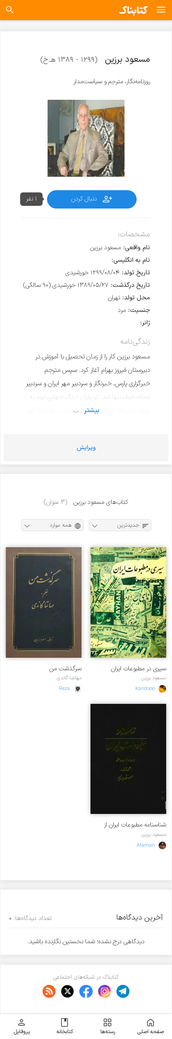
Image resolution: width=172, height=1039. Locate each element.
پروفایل (21, 1026)
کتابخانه (64, 1026)
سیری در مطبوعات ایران (138, 668)
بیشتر (91, 410)
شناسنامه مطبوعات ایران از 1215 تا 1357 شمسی (135, 825)
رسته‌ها (107, 1026)
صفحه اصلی (150, 1026)
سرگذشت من (65, 668)
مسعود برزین (153, 677)
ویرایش (86, 447)
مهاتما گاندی (69, 677)
